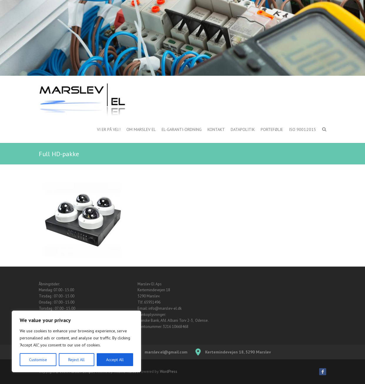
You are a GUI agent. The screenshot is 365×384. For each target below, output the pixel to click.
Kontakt (216, 129)
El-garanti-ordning (182, 129)
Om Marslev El (141, 129)
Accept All (115, 359)
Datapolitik (243, 129)
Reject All (76, 359)
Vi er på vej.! (108, 129)
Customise (38, 359)
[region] (76, 341)
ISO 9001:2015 (302, 129)
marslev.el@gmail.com (166, 352)
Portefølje (272, 129)
